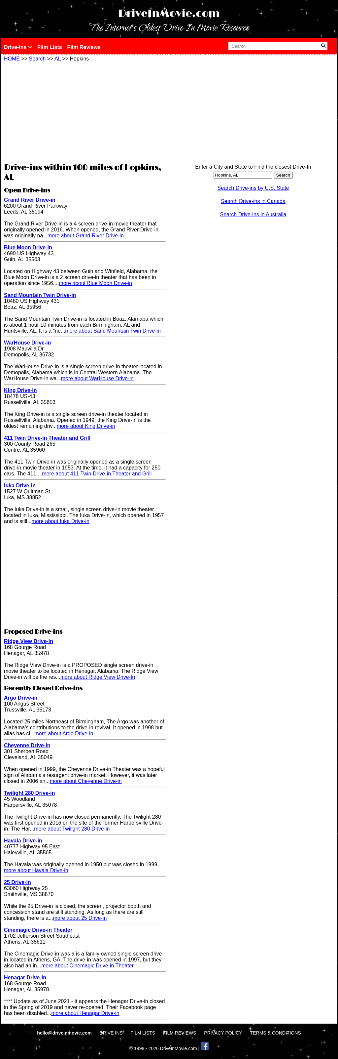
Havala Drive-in (23, 840)
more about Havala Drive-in (36, 870)
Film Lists (49, 47)
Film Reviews (84, 47)
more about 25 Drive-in (80, 918)
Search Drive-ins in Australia (253, 214)
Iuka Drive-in (20, 485)
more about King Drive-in (86, 426)
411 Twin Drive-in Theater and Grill (47, 438)
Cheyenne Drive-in (27, 745)
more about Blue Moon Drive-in (95, 283)
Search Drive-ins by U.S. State (253, 188)
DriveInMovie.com (169, 13)
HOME (12, 58)
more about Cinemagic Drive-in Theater (87, 965)
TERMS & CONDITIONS (275, 1033)
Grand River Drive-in (29, 200)
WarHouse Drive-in (27, 343)
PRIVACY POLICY (223, 1033)
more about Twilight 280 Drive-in (72, 829)
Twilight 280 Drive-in (29, 793)
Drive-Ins (18, 47)
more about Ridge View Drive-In (97, 677)
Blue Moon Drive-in (28, 247)
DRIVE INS (111, 1033)
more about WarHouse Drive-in (97, 378)
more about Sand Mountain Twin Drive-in (113, 331)
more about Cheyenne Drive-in (86, 781)
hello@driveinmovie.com (65, 1033)
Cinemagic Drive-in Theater (38, 930)
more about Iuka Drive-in (60, 521)
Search (37, 58)
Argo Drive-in (20, 698)
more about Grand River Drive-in (86, 235)
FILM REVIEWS (179, 1033)
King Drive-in (20, 390)
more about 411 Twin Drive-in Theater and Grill (97, 473)
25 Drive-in (17, 882)
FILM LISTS (143, 1033)
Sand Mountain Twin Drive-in (40, 295)
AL (57, 58)
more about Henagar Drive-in (85, 1013)
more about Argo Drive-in (63, 733)
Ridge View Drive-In (28, 641)
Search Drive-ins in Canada (253, 201)
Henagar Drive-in (25, 977)
